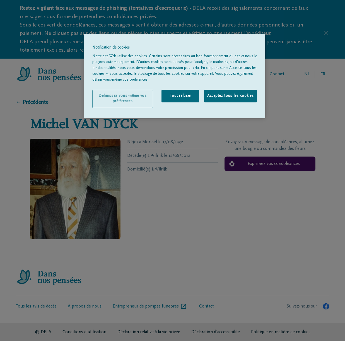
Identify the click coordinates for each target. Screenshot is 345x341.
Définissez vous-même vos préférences (122, 99)
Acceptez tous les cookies (230, 96)
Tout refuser (180, 96)
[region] (174, 76)
